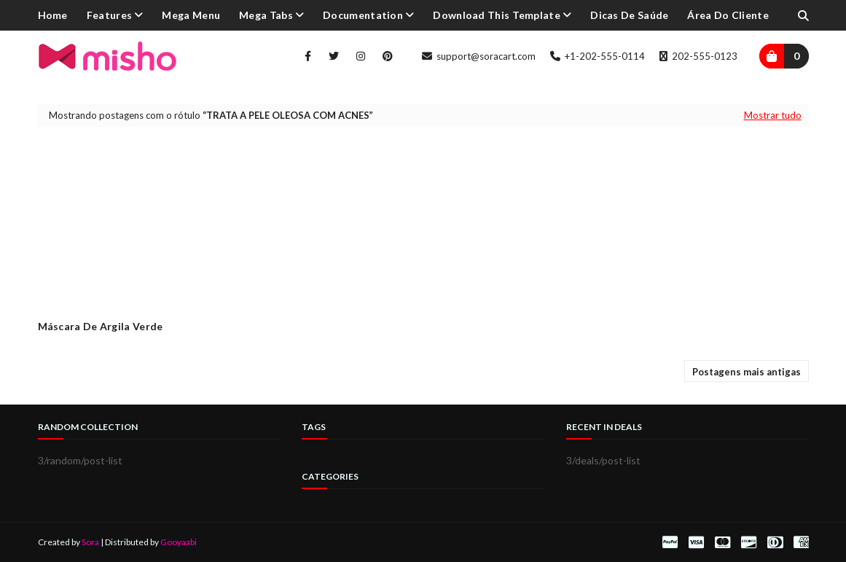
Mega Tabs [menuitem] (266, 15)
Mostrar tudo (773, 115)
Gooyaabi (178, 541)
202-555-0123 (698, 56)
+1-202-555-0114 (597, 56)
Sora (90, 541)
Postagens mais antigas (746, 372)
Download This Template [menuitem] (496, 15)
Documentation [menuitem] (363, 15)
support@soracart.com (479, 56)
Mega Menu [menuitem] (191, 15)
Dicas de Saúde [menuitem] (629, 15)
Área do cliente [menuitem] (728, 15)
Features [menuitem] (109, 15)
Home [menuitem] (53, 15)
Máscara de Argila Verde (100, 326)
